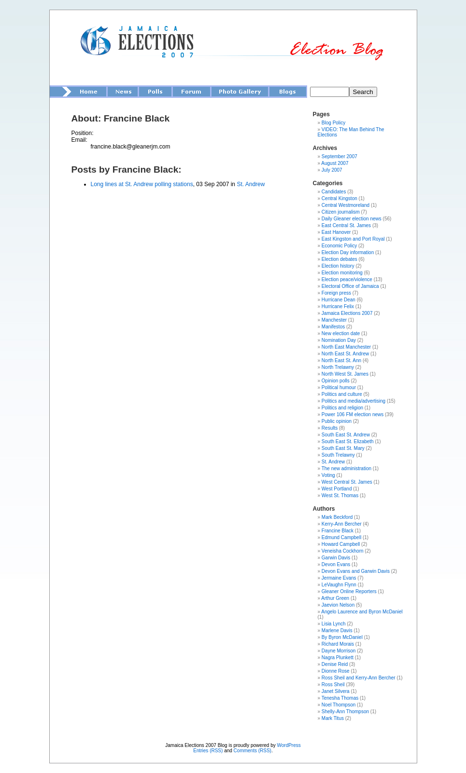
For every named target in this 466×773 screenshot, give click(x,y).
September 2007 (339, 156)
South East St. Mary (343, 448)
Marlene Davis (337, 630)
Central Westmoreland (345, 205)
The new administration (346, 468)
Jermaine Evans (339, 578)
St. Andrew (251, 184)
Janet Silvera (336, 691)
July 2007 (332, 170)
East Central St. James (346, 225)
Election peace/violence (347, 279)
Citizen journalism (341, 212)
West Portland (337, 488)
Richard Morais (338, 644)
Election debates (339, 259)
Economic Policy (339, 245)
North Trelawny (338, 367)
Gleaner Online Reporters (349, 591)
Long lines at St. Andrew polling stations (142, 184)
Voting (328, 475)
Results (330, 428)
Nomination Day (339, 340)
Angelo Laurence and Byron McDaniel (361, 611)
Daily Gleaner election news (351, 218)
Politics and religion (342, 407)
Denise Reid (335, 664)
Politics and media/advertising (353, 401)
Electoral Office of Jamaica (350, 286)
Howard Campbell (341, 544)
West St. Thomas (340, 495)
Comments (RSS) (252, 750)
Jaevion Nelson (338, 605)
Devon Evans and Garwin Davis (356, 571)
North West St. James (345, 374)
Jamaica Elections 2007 (347, 313)
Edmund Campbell (341, 537)
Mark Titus (333, 718)
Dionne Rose (336, 671)
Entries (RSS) (208, 750)
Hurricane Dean (338, 299)
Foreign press (336, 293)
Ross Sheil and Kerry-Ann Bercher (358, 677)
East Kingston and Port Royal (353, 239)
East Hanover (336, 232)
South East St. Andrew (346, 434)
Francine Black (337, 530)
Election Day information (348, 252)
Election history (338, 266)
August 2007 (334, 163)
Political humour (339, 387)
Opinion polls (336, 380)
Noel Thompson (338, 704)
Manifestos (333, 326)
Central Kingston (339, 198)
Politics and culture (342, 394)
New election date (341, 333)
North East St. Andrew (345, 353)
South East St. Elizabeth (348, 441)
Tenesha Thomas (340, 698)
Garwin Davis (336, 557)
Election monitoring (342, 272)
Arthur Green (335, 598)
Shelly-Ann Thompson (345, 711)
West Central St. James (347, 482)
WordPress (288, 745)
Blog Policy (333, 122)
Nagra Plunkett (337, 657)
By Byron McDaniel (342, 637)
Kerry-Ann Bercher (342, 524)
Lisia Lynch (334, 623)
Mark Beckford (337, 517)
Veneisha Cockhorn (343, 551)
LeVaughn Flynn (339, 584)
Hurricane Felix (338, 306)
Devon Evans (336, 564)
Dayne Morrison (339, 650)
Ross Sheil (333, 684)
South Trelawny (338, 455)
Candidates (334, 191)
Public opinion (337, 421)
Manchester (334, 320)
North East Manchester (346, 347)
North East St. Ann (341, 360)
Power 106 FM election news (352, 414)
